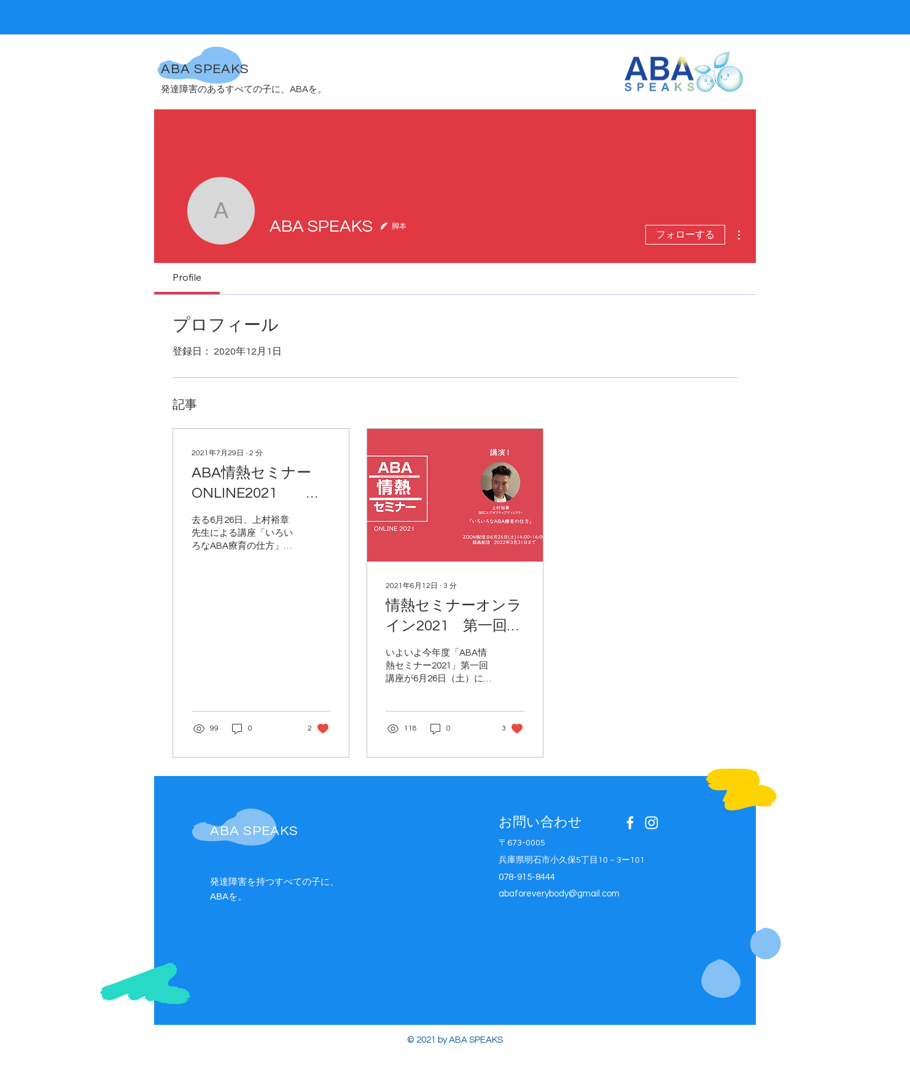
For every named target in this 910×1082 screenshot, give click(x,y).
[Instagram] (651, 822)
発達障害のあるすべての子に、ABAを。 (244, 89)
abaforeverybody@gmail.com (559, 893)
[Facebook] (630, 822)
